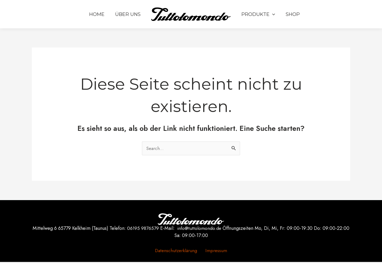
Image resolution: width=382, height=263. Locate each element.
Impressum (216, 251)
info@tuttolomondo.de (199, 229)
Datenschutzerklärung (177, 251)
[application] (272, 17)
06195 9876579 (143, 229)
